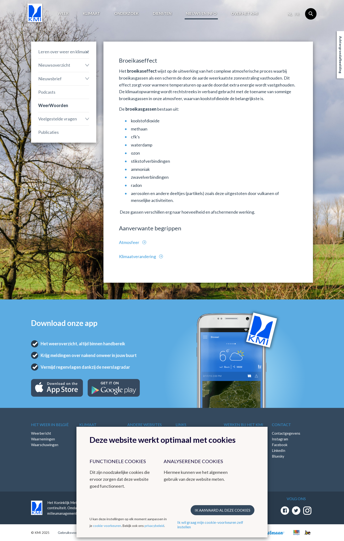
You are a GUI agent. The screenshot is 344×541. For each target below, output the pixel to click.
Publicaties (48, 132)
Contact (281, 424)
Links (181, 424)
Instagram (280, 439)
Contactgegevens (286, 433)
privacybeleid (154, 526)
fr (297, 14)
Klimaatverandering (138, 256)
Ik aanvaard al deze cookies (222, 510)
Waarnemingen (43, 439)
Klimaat (91, 13)
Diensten (162, 13)
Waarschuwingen (44, 445)
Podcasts (46, 92)
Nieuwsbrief (50, 78)
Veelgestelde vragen (57, 118)
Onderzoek (126, 13)
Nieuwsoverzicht (54, 65)
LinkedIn (278, 450)
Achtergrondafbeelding (341, 54)
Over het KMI (244, 13)
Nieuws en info (201, 13)
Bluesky (278, 456)
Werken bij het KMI (243, 424)
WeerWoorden (53, 105)
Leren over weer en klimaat (63, 51)
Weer (63, 13)
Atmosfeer (129, 242)
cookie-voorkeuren (107, 526)
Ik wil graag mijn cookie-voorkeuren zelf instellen (210, 524)
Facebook (279, 445)
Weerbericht (41, 433)
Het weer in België (50, 424)
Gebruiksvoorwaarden (74, 532)
